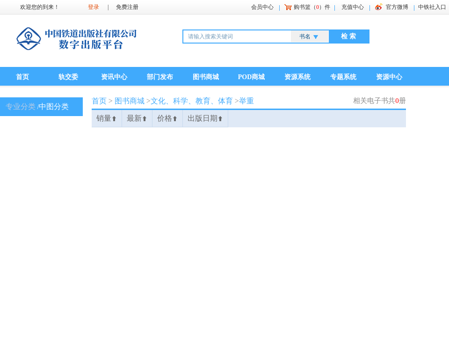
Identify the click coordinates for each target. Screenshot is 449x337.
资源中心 (389, 77)
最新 (137, 118)
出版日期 (205, 118)
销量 (106, 118)
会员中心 (262, 7)
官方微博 (397, 7)
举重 (246, 101)
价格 (167, 118)
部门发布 (160, 77)
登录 (93, 7)
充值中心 (352, 7)
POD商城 (251, 77)
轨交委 (68, 77)
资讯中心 (114, 77)
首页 (22, 77)
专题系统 (343, 77)
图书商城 (206, 77)
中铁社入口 (432, 7)
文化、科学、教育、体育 (192, 101)
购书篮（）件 (312, 7)
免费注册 (127, 7)
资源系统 (297, 77)
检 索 (348, 36)
